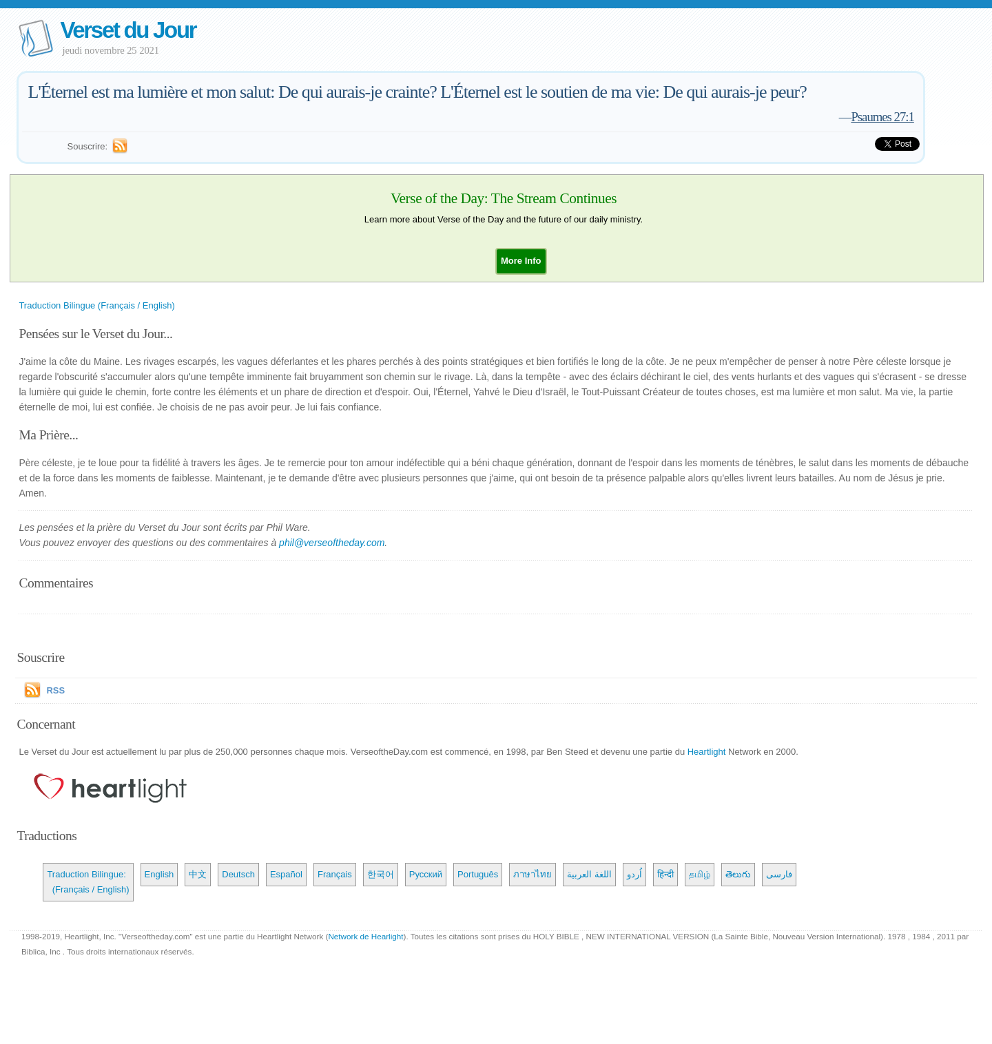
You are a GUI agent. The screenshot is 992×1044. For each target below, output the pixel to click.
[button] (521, 260)
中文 (198, 874)
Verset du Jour (128, 30)
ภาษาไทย (532, 874)
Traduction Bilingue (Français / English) (96, 305)
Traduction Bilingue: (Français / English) (88, 882)
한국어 (380, 874)
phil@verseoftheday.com (331, 542)
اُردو (634, 874)
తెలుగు (738, 874)
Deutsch (238, 874)
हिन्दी (665, 874)
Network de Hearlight (365, 936)
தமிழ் (699, 874)
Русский (425, 874)
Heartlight (707, 752)
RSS (55, 690)
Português (477, 874)
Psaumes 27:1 (882, 116)
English (159, 874)
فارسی (779, 874)
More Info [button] (521, 260)
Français (335, 874)
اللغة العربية (589, 874)
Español (286, 874)
